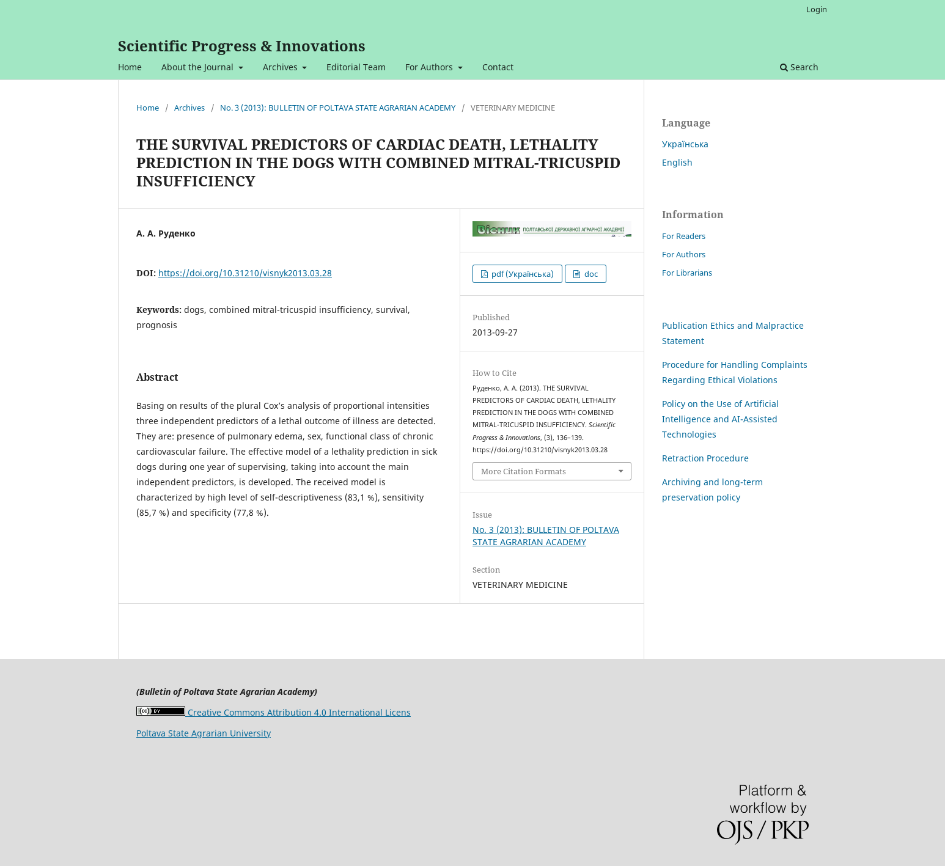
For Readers (683, 235)
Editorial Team (356, 67)
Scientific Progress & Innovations (242, 45)
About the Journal (198, 67)
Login (816, 9)
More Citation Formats (523, 471)
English (677, 162)
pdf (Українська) (522, 273)
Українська (685, 144)
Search (799, 67)
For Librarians (687, 272)
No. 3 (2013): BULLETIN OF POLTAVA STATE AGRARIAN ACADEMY (337, 107)
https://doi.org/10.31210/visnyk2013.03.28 (245, 273)
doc (590, 273)
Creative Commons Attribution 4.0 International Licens (273, 712)
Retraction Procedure (705, 458)
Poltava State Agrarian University (203, 733)
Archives (281, 67)
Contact (497, 67)
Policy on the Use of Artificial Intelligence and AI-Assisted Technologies (720, 419)
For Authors (430, 67)
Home (130, 67)
